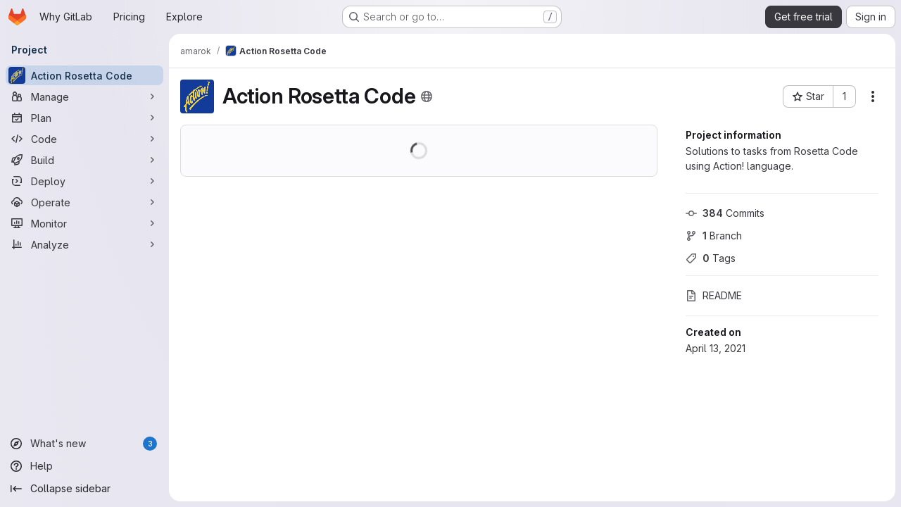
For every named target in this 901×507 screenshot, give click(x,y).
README (714, 295)
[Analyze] (84, 244)
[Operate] (84, 202)
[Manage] (84, 96)
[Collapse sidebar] (84, 489)
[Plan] (84, 117)
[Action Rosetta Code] (84, 75)
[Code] (84, 139)
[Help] (84, 466)
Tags (711, 258)
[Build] (84, 160)
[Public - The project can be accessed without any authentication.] (426, 96)
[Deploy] (84, 181)
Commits (725, 213)
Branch (714, 236)
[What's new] (84, 443)
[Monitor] (84, 223)
